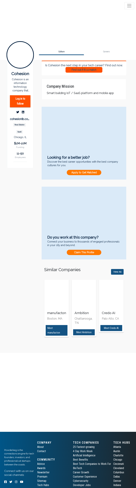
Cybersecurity (80, 481)
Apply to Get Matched (84, 172)
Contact (41, 451)
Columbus (118, 472)
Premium (42, 476)
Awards (41, 468)
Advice (41, 464)
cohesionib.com (20, 119)
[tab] (16, 5)
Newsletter (43, 472)
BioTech (77, 468)
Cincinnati (118, 464)
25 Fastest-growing (84, 447)
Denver (117, 481)
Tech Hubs (43, 485)
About (40, 447)
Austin (116, 451)
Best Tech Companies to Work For (92, 464)
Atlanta (117, 447)
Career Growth (81, 472)
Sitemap (41, 481)
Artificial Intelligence (84, 455)
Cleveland (118, 468)
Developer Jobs (82, 485)
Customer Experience (85, 476)
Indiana (117, 485)
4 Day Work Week (83, 451)
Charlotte (118, 455)
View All (117, 272)
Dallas (116, 476)
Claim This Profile (84, 252)
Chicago (117, 459)
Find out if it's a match (84, 69)
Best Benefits (80, 459)
